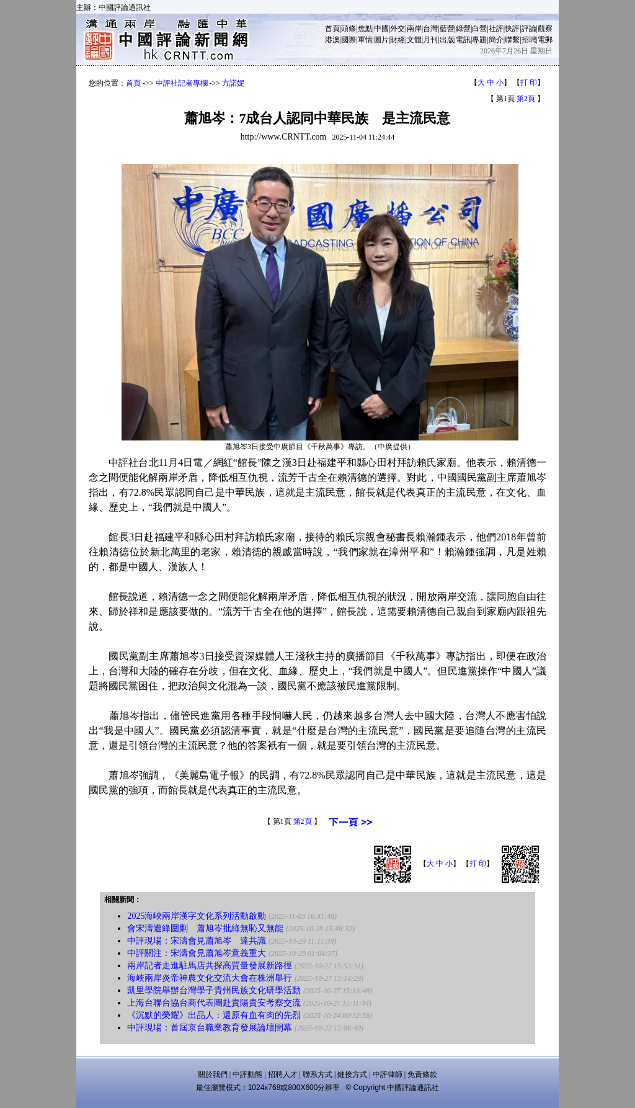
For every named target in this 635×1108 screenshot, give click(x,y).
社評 (496, 28)
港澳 (332, 39)
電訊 (463, 39)
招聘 (529, 39)
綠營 (463, 28)
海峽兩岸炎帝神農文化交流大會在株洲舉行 (209, 978)
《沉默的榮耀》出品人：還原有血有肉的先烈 (214, 1015)
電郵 (545, 39)
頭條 (348, 28)
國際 (348, 39)
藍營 (447, 28)
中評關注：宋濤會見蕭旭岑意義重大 (196, 953)
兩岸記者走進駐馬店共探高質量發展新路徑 (209, 965)
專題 (479, 39)
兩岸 (414, 28)
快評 (512, 28)
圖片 (381, 39)
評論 (529, 28)
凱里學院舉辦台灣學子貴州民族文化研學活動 (214, 990)
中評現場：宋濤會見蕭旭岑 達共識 (196, 940)
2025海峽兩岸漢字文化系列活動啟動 (196, 916)
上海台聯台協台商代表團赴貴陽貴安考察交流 (214, 1002)
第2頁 (526, 98)
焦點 (365, 28)
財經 (397, 39)
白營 (479, 28)
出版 (447, 39)
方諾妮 (233, 83)
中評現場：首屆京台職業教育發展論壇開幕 (209, 1027)
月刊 (430, 39)
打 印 (528, 82)
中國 (381, 28)
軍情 (365, 39)
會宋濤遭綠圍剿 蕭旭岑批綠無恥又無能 (205, 928)
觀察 (545, 28)
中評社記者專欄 (182, 83)
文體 (414, 39)
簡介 (496, 39)
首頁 (332, 28)
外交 (397, 28)
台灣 (430, 28)
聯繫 (512, 39)
